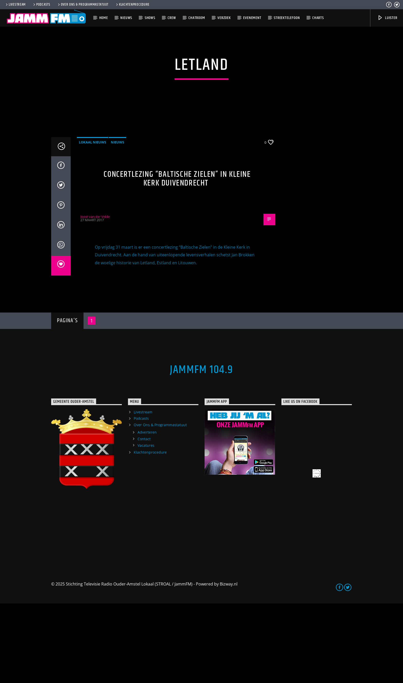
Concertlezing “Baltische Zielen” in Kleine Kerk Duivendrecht (177, 258)
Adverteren (147, 511)
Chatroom (196, 18)
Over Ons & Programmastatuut (82, 4)
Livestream (15, 4)
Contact (144, 518)
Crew (172, 18)
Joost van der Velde (95, 296)
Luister (387, 18)
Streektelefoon (287, 18)
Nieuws (126, 18)
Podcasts (41, 4)
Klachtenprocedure (132, 4)
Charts (318, 18)
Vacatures (146, 524)
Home (103, 18)
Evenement (252, 18)
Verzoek (224, 18)
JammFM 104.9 (201, 449)
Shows (150, 18)
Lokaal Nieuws (92, 221)
